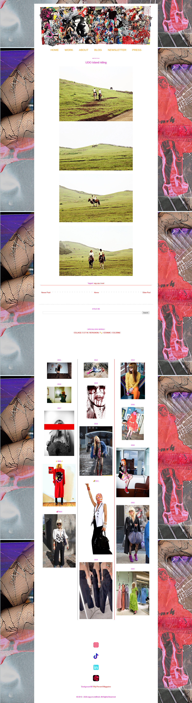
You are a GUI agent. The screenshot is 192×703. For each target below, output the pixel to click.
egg (95, 283)
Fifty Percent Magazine (102, 687)
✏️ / (101, 333)
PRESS (136, 49)
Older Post (147, 293)
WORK (69, 49)
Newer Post (45, 293)
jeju (98, 283)
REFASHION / (95, 333)
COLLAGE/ (78, 333)
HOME (55, 49)
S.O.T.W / (85, 333)
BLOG (98, 49)
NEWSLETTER (117, 49)
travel (102, 283)
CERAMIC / (107, 333)
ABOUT (83, 49)
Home (96, 293)
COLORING (116, 333)
